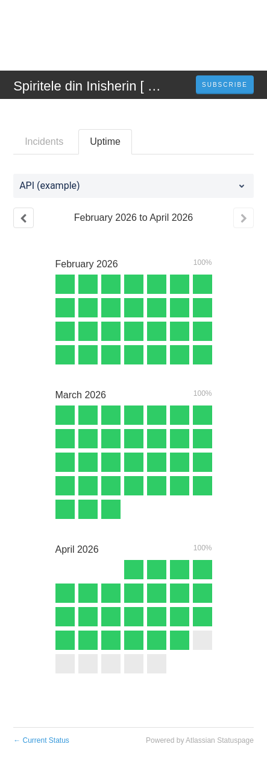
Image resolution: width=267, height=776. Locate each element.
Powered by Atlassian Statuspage (200, 740)
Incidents (44, 141)
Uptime (105, 141)
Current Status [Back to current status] (41, 740)
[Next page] (243, 218)
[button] (225, 85)
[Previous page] (23, 218)
